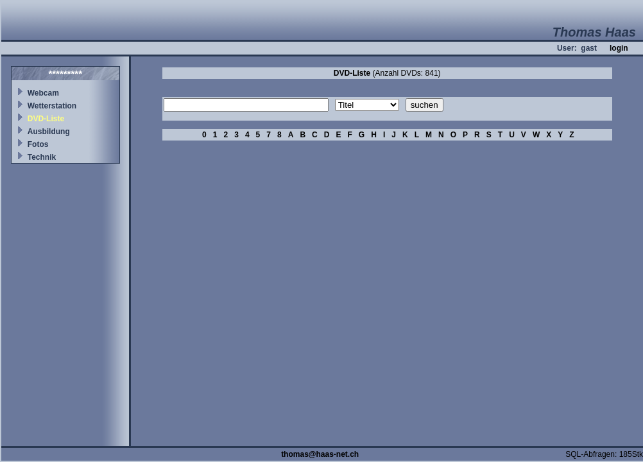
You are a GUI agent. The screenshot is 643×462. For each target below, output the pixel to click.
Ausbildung (49, 131)
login (619, 48)
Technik (42, 157)
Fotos (38, 144)
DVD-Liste (46, 118)
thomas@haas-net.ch (320, 454)
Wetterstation (52, 105)
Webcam (43, 93)
